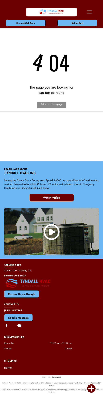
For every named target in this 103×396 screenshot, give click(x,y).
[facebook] (6, 326)
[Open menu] (89, 12)
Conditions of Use (49, 383)
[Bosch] (75, 136)
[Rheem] (28, 152)
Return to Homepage (51, 104)
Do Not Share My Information (28, 383)
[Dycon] (28, 136)
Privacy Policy (7, 383)
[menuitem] (9, 368)
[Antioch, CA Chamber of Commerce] (75, 152)
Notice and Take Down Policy (70, 383)
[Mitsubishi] (75, 120)
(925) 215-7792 (13, 310)
